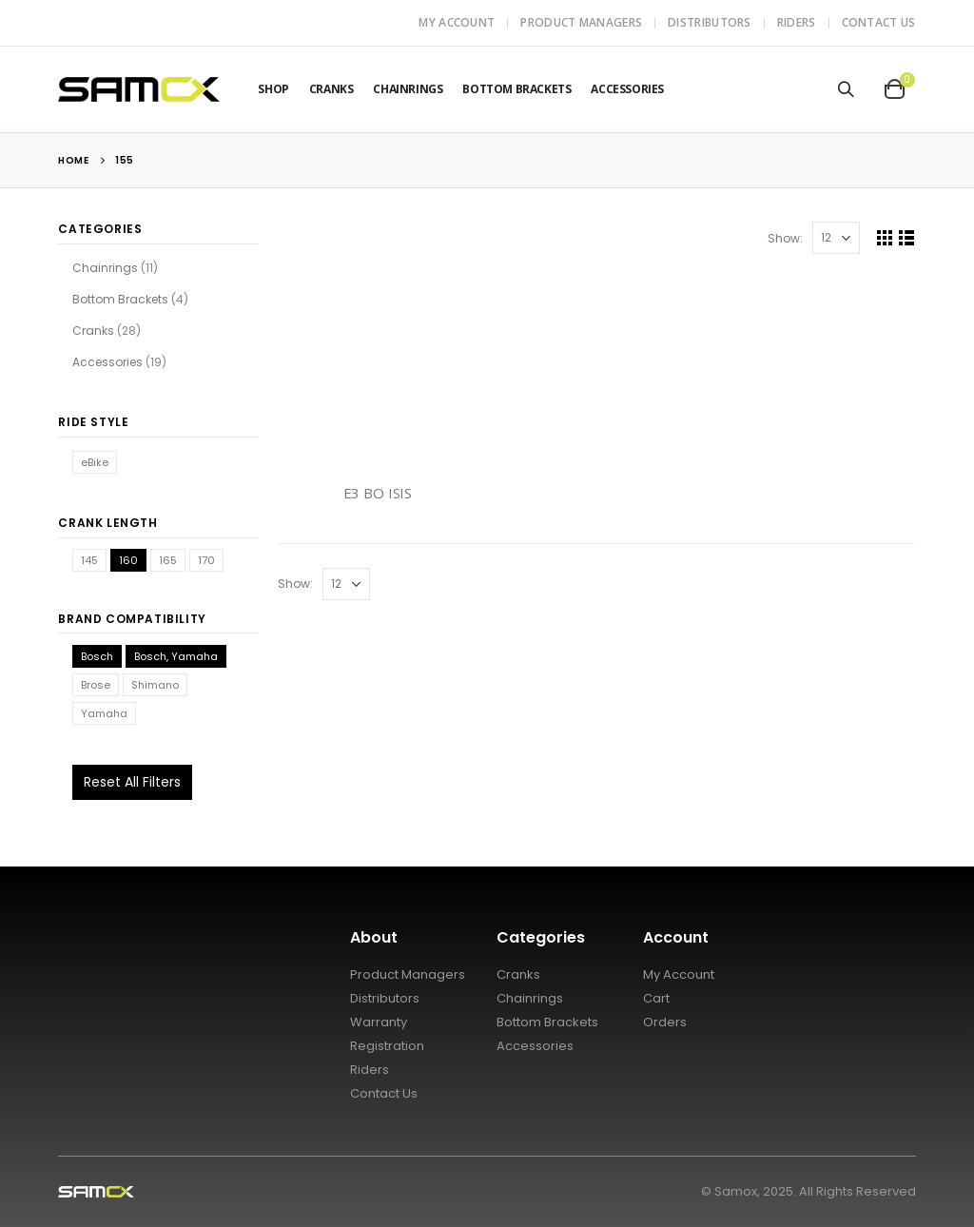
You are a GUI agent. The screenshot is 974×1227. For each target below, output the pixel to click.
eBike (94, 462)
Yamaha (104, 713)
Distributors (709, 22)
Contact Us (879, 22)
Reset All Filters (132, 781)
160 (128, 560)
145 (89, 560)
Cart (656, 998)
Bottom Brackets (516, 89)
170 (206, 560)
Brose (95, 684)
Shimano (155, 684)
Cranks (331, 89)
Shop (273, 89)
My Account (457, 22)
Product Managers (581, 22)
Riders (796, 22)
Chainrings (407, 89)
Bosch (97, 656)
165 (168, 560)
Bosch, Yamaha (176, 656)
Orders (665, 1022)
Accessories (627, 89)
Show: (785, 238)
